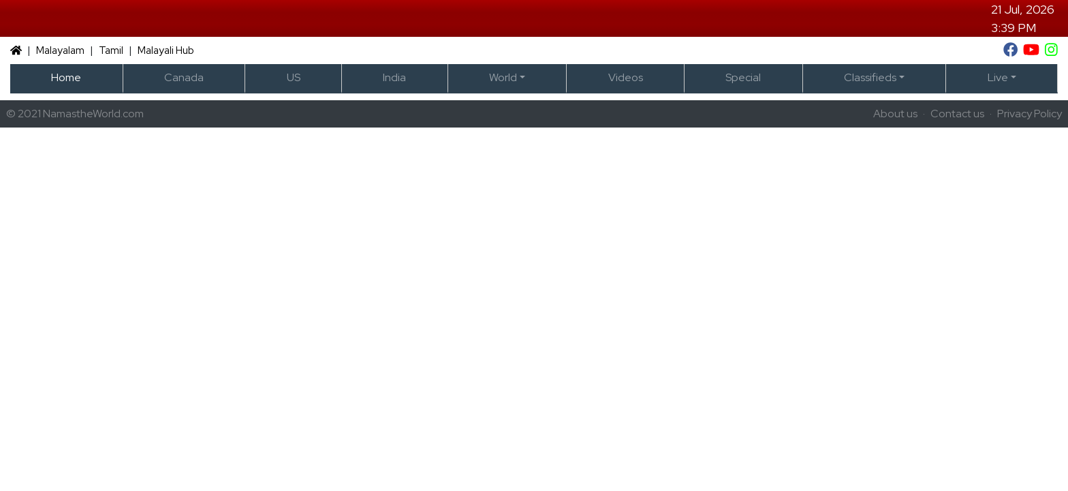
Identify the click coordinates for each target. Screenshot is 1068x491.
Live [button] (998, 77)
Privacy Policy (1029, 113)
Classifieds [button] (870, 77)
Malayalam (60, 50)
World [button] (503, 77)
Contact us (957, 113)
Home (66, 77)
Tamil (111, 50)
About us (895, 113)
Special (743, 77)
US (293, 77)
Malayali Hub (166, 50)
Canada (184, 77)
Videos (625, 77)
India (394, 77)
